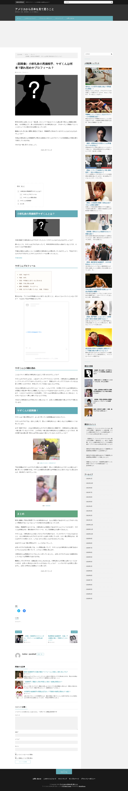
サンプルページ (74, 779)
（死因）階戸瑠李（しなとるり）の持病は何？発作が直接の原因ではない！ (98, 318)
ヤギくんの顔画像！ (24, 201)
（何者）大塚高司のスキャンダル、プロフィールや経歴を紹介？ (34, 638)
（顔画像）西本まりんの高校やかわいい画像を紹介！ (98, 233)
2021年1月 (89, 520)
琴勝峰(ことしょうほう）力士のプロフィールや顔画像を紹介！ (98, 115)
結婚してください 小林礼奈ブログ (48, 463)
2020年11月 (89, 529)
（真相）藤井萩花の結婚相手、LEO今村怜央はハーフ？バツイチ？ (98, 263)
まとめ (20, 204)
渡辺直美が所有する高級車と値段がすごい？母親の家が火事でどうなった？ (98, 349)
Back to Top (64, 772)
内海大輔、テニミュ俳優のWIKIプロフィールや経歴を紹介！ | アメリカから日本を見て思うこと (99, 432)
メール (17, 739)
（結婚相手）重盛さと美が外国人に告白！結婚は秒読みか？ (43, 681)
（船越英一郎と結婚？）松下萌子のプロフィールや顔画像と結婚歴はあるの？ (102, 372)
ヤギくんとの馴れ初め (28, 198)
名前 (16, 732)
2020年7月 (89, 547)
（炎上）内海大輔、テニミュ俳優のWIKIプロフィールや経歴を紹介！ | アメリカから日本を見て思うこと (99, 442)
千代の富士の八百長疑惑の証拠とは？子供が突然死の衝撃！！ (98, 290)
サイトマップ (59, 18)
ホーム (19, 18)
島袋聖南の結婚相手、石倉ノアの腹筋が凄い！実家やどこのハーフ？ (58, 638)
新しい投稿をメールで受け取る (24, 758)
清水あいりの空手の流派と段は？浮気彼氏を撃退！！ (98, 88)
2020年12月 (89, 524)
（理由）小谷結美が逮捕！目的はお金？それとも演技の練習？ (98, 204)
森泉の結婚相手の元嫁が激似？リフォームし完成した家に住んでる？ (46, 672)
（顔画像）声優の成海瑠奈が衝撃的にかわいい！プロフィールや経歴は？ (102, 401)
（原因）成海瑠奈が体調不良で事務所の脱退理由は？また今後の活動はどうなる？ (102, 391)
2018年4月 (89, 594)
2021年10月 (89, 483)
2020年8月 (89, 543)
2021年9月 (89, 487)
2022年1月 (89, 478)
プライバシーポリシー (45, 18)
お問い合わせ (70, 18)
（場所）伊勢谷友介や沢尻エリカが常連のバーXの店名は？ (98, 144)
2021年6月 (89, 497)
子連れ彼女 (18, 258)
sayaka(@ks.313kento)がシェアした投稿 (46, 358)
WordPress (82, 786)
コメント (17, 715)
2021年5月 (89, 501)
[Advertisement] (64, 34)
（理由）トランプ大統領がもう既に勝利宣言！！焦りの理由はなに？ (98, 171)
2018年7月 (89, 580)
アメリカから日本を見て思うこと (34, 9)
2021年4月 (89, 506)
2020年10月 (89, 534)
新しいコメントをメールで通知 (24, 754)
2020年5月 (89, 557)
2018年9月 (89, 571)
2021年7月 (89, 492)
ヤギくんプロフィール (28, 194)
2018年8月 (89, 575)
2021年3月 (89, 511)
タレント (26, 72)
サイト (17, 746)
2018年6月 (89, 584)
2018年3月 (89, 598)
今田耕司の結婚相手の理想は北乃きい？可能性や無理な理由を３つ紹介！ (47, 691)
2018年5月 (89, 589)
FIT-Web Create (66, 786)
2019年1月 (89, 566)
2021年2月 (89, 515)
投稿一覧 (40, 654)
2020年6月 (89, 552)
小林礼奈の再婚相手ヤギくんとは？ (29, 191)
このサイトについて (30, 18)
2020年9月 (89, 538)
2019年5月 (89, 561)
